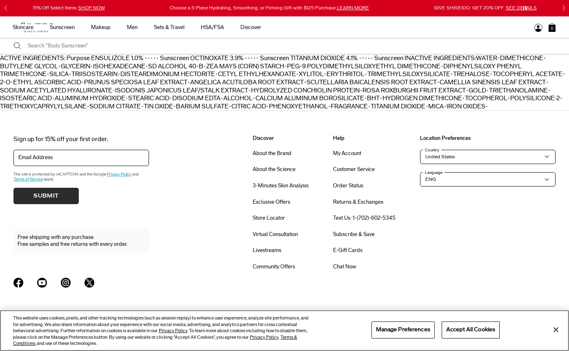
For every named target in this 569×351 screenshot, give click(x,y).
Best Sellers (168, 27)
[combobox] (292, 46)
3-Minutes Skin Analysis (281, 186)
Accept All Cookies (470, 330)
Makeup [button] (314, 27)
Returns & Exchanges (358, 202)
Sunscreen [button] (275, 27)
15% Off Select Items (69, 7)
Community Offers (274, 267)
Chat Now (344, 267)
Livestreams (267, 250)
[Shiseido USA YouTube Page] (42, 283)
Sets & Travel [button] (382, 27)
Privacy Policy (119, 174)
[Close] (556, 330)
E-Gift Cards (347, 250)
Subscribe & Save (354, 234)
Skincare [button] (236, 27)
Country (432, 150)
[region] (284, 330)
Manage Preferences (403, 330)
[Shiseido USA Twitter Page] (89, 283)
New (203, 27)
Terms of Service (28, 179)
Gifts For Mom (121, 27)
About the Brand (272, 153)
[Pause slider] (525, 8)
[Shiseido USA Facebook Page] (18, 283)
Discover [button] (463, 27)
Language (433, 173)
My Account (347, 153)
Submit (46, 196)
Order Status (348, 186)
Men (345, 27)
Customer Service (354, 169)
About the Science (274, 169)
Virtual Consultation (275, 234)
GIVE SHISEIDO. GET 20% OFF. (485, 7)
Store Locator (269, 218)
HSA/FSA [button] (425, 27)
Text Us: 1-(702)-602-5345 (364, 218)
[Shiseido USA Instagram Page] (66, 283)
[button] (552, 27)
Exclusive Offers (271, 202)
